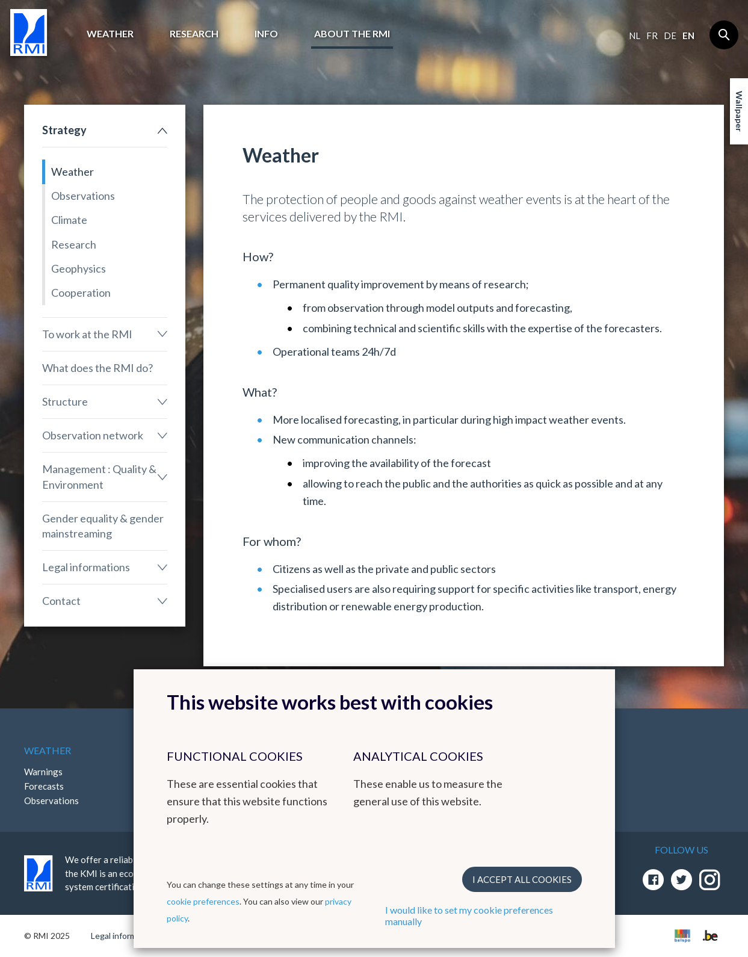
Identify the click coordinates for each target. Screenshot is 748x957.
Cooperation (81, 292)
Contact (61, 600)
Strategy (64, 130)
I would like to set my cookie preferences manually (469, 915)
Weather (110, 33)
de (670, 35)
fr (652, 35)
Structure (65, 401)
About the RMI (352, 33)
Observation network (92, 435)
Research (194, 33)
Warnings (43, 771)
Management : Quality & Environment (99, 476)
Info (266, 33)
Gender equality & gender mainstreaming (103, 526)
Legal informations (86, 567)
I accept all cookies (522, 879)
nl (634, 35)
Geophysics (78, 268)
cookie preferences (203, 901)
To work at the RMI (87, 334)
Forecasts (44, 786)
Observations (83, 195)
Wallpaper (739, 111)
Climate (69, 219)
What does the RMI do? (97, 367)
